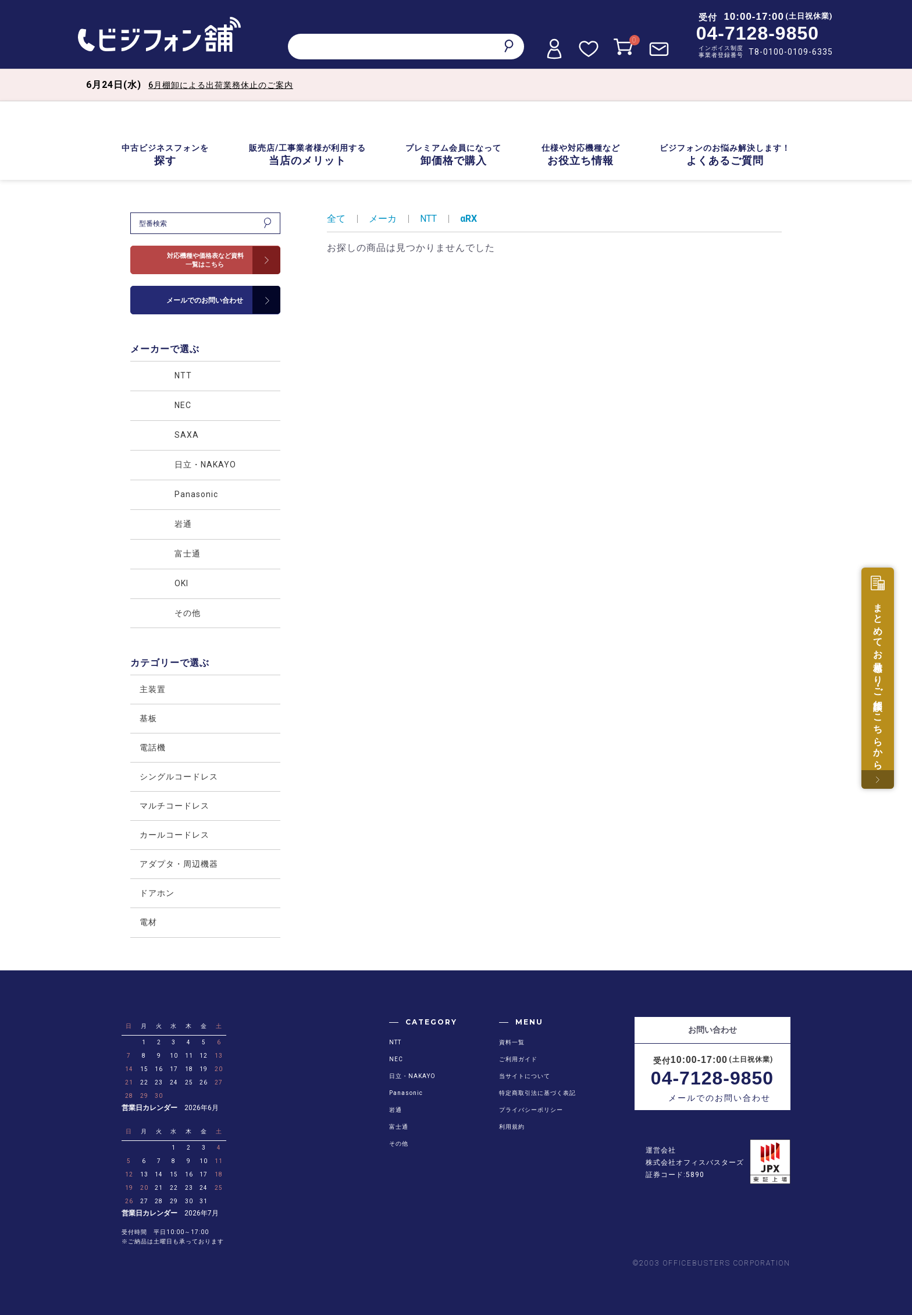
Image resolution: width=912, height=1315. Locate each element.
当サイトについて (524, 1076)
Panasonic (406, 1093)
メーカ (383, 218)
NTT (428, 218)
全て (336, 218)
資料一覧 (512, 1042)
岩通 (395, 1110)
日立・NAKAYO (412, 1076)
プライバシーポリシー (531, 1110)
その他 (398, 1143)
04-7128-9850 (757, 33)
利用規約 (512, 1126)
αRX (468, 218)
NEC (396, 1059)
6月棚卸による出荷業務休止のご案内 (220, 85)
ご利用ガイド (518, 1059)
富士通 (398, 1126)
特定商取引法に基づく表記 (537, 1093)
